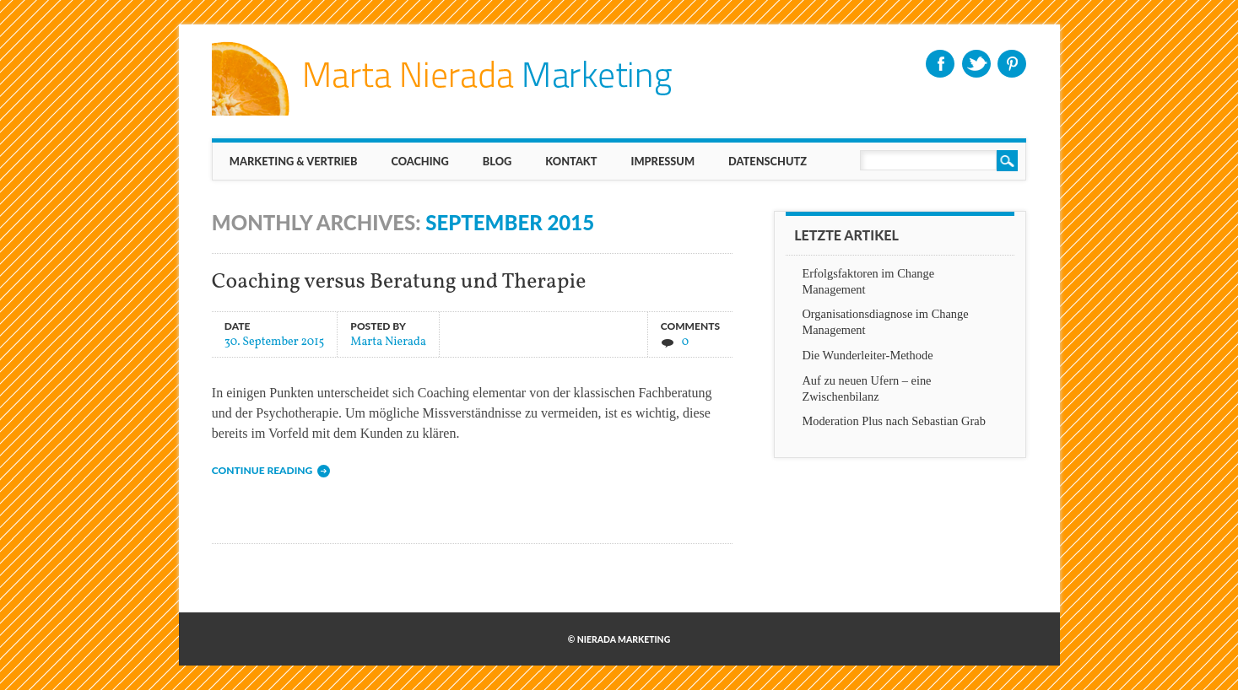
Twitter (976, 64)
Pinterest (1011, 64)
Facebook (940, 64)
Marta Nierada (388, 341)
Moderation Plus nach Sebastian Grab (893, 421)
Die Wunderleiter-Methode (867, 355)
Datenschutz (767, 161)
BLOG (497, 161)
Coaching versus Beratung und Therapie (399, 282)
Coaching (419, 161)
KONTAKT (571, 161)
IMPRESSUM (663, 161)
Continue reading (262, 470)
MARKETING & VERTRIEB (294, 161)
